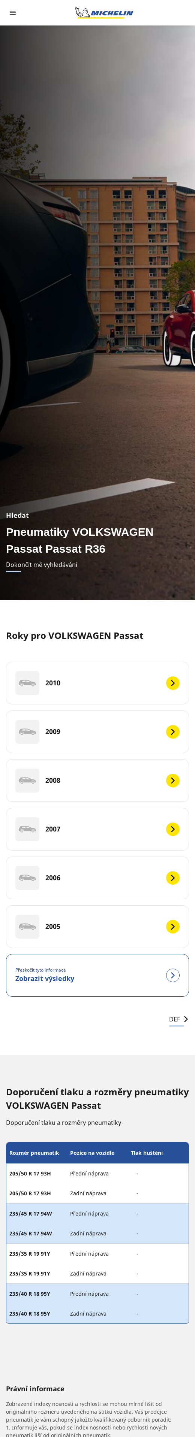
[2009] (97, 731)
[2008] (97, 780)
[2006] (97, 878)
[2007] (97, 829)
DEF (179, 1019)
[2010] (97, 683)
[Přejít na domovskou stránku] (104, 12)
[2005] (97, 926)
